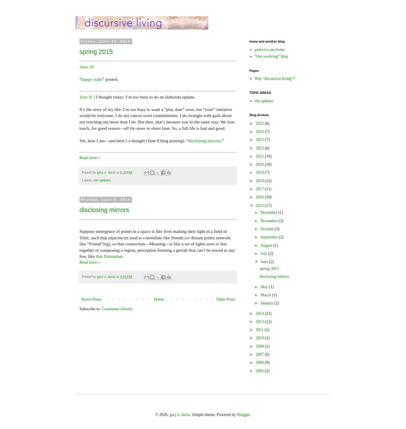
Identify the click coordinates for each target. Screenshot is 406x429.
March (266, 295)
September (269, 237)
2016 (260, 197)
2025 (260, 123)
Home (159, 299)
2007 (260, 354)
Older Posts (225, 299)
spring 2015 (96, 51)
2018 (260, 181)
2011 (260, 330)
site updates (101, 180)
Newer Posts (91, 299)
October (267, 229)
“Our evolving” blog (271, 56)
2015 (260, 205)
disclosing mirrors (204, 140)
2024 (260, 131)
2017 (260, 189)
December (269, 212)
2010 (260, 338)
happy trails (91, 79)
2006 (260, 362)
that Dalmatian (109, 256)
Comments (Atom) (117, 309)
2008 (260, 346)
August (266, 245)
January (267, 303)
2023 (260, 140)
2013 (260, 322)
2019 (260, 172)
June (264, 262)
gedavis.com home (270, 50)
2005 (260, 371)
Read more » (89, 158)
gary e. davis (179, 414)
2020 (260, 164)
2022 (260, 148)
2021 (260, 156)
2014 (260, 313)
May (264, 287)
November (269, 221)
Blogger (243, 414)
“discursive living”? (275, 78)
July (264, 253)
